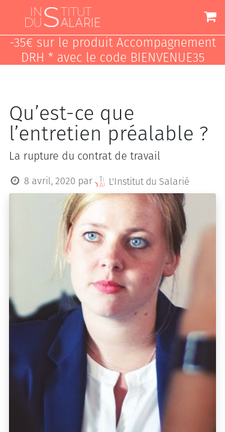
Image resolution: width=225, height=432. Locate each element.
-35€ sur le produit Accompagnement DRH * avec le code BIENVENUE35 (113, 50)
